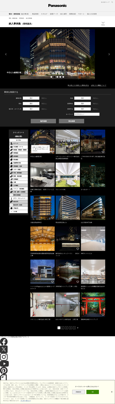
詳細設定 (78, 392)
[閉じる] (112, 392)
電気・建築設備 (13, 18)
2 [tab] (55, 77)
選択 (31, 98)
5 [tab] (64, 77)
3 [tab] (58, 77)
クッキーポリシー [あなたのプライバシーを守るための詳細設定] (26, 400)
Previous (6, 54)
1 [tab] (52, 77)
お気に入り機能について (98, 85)
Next (109, 54)
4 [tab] (61, 77)
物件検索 (43, 121)
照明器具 (21, 18)
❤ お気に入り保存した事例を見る (78, 85)
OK (93, 392)
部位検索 (71, 121)
